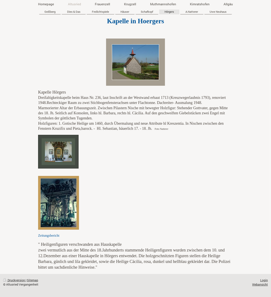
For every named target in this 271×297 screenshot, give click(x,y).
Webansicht (260, 284)
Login (264, 280)
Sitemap (32, 280)
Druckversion (14, 280)
